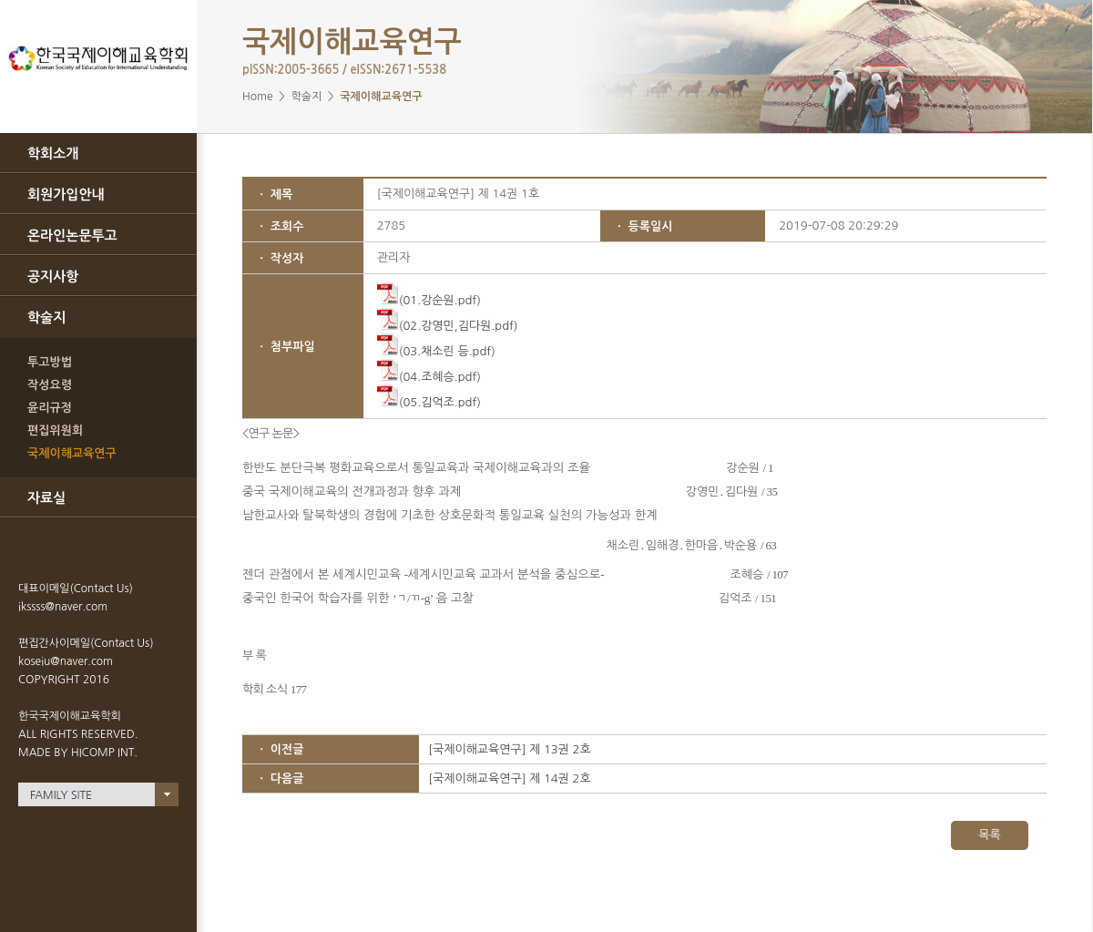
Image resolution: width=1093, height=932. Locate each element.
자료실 (46, 498)
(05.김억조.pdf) (429, 402)
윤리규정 (49, 408)
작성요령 (49, 385)
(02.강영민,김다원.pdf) (447, 326)
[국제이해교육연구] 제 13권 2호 (509, 749)
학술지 (46, 317)
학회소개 (52, 153)
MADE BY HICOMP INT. (78, 752)
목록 (989, 835)
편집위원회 (55, 430)
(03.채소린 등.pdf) (436, 351)
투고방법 (49, 362)
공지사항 (52, 276)
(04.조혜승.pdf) (429, 377)
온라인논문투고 (72, 235)
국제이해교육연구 (72, 453)
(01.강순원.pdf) (429, 300)
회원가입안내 (66, 194)
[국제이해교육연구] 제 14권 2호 (509, 778)
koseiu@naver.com (65, 661)
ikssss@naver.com (62, 606)
